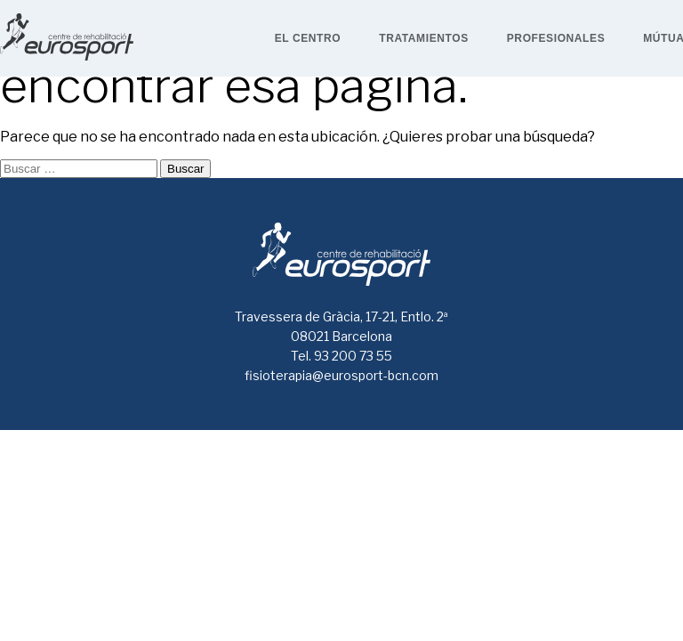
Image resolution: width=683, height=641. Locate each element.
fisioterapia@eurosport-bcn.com (341, 375)
